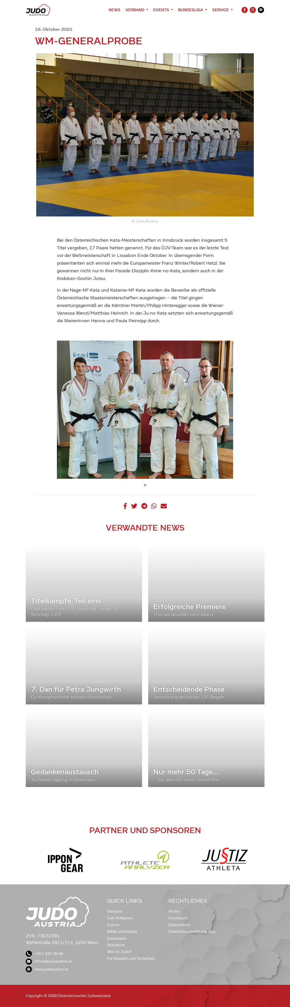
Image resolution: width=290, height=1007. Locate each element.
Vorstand (115, 911)
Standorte (116, 945)
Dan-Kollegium (120, 918)
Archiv (174, 911)
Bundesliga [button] (191, 9)
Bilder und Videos (122, 931)
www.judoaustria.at (47, 969)
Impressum (178, 918)
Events (113, 925)
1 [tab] (145, 485)
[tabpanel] (145, 410)
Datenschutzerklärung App (192, 931)
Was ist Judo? (119, 951)
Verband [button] (135, 9)
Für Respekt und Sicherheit (131, 958)
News (114, 9)
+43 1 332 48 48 (44, 953)
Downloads (116, 938)
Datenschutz (179, 925)
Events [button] (161, 9)
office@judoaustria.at (49, 961)
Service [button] (221, 9)
